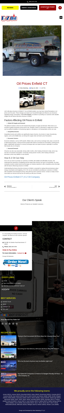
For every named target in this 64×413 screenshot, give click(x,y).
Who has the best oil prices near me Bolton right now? (35, 361)
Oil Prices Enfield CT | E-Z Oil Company (22, 177)
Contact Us (21, 253)
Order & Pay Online (9, 250)
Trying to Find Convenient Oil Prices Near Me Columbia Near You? (39, 336)
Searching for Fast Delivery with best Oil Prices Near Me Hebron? (38, 349)
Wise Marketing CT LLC (39, 410)
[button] (61, 17)
